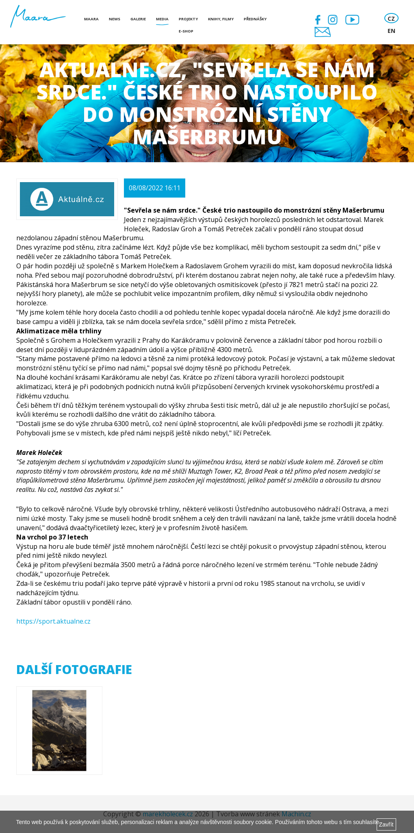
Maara (91, 19)
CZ (391, 18)
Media (162, 19)
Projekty (188, 19)
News (114, 19)
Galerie (138, 19)
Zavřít (386, 824)
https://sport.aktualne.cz (53, 621)
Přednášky (255, 19)
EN (391, 31)
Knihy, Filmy (221, 19)
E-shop (186, 31)
